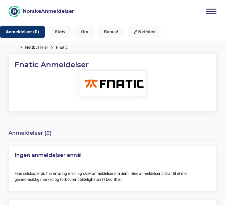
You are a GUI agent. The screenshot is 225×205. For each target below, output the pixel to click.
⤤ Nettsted (145, 31)
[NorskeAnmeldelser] (41, 11)
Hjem (14, 47)
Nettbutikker (36, 47)
